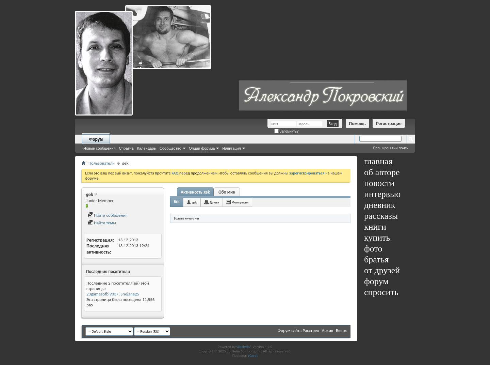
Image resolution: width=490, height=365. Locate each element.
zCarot (253, 355)
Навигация (231, 148)
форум (376, 281)
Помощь (357, 123)
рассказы (381, 216)
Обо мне (226, 192)
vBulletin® (244, 347)
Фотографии (240, 202)
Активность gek (195, 192)
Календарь (146, 148)
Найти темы (101, 222)
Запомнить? (286, 131)
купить (377, 238)
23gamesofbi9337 (102, 293)
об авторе (381, 172)
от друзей (382, 270)
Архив (327, 330)
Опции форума (202, 148)
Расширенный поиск (390, 148)
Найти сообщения (107, 215)
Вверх (341, 330)
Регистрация (389, 123)
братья (376, 259)
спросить (381, 292)
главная (378, 161)
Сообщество (170, 148)
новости (379, 183)
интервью (382, 194)
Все (176, 202)
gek (194, 202)
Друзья (214, 202)
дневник (379, 205)
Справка (126, 148)
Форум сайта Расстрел (298, 330)
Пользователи (101, 163)
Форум (96, 139)
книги (375, 227)
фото (373, 249)
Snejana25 (129, 293)
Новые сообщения (99, 148)
